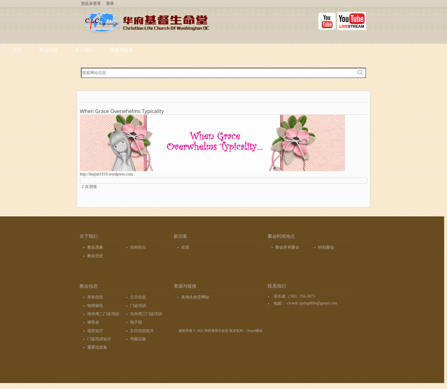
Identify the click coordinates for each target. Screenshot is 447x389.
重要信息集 (97, 347)
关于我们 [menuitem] (160, 52)
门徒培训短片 (99, 339)
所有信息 (95, 297)
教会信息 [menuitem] (125, 52)
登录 (110, 3)
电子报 (136, 322)
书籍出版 (138, 339)
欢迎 (185, 247)
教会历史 (95, 256)
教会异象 (95, 247)
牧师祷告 (95, 306)
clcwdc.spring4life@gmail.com (312, 303)
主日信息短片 (142, 331)
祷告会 (93, 322)
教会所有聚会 (287, 247)
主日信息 (138, 297)
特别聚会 (326, 247)
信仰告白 (138, 247)
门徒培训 (138, 306)
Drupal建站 (254, 331)
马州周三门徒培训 (146, 314)
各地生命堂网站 (195, 297)
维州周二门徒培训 (103, 314)
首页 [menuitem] (94, 50)
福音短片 (95, 331)
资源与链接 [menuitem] (197, 52)
